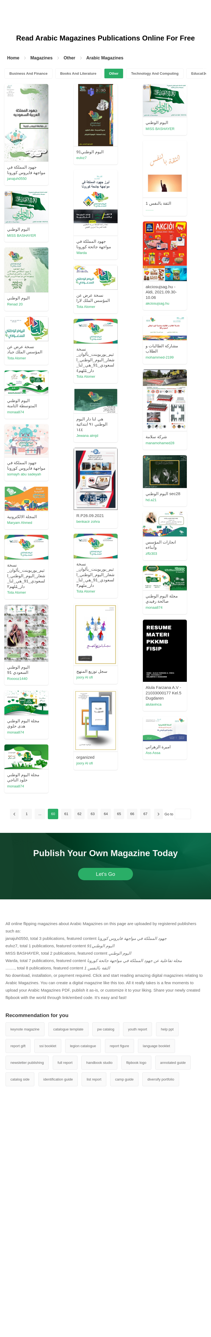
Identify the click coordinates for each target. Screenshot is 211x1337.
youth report (137, 1250)
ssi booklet (47, 1266)
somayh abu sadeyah (55, 578)
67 (145, 1034)
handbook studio (99, 1283)
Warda (139, 228)
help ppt (167, 1250)
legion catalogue (83, 1266)
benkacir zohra (98, 650)
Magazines (41, 58)
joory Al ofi (46, 765)
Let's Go (105, 1095)
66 (132, 1034)
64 (106, 1034)
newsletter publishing (27, 1283)
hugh (138, 581)
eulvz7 (91, 158)
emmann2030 (97, 423)
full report (65, 1283)
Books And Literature (78, 73)
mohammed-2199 (148, 417)
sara (137, 634)
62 (79, 1034)
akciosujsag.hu (50, 365)
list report (94, 1300)
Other (69, 58)
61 (66, 1034)
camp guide (124, 1300)
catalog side (19, 1300)
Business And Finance (28, 73)
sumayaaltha (144, 312)
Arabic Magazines (104, 58)
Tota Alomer (143, 364)
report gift (18, 1266)
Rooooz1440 (48, 850)
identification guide (58, 1300)
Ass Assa (93, 966)
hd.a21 (43, 633)
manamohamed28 (100, 508)
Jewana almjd (97, 565)
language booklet (156, 1266)
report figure (119, 1266)
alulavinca (94, 866)
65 (119, 1034)
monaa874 (46, 517)
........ (90, 237)
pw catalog (105, 1250)
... (39, 1034)
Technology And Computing (155, 73)
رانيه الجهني (47, 465)
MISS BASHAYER (148, 129)
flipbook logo (136, 1283)
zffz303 (140, 687)
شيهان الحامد (96, 1013)
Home (13, 58)
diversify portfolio (160, 1300)
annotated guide (173, 1283)
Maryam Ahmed (50, 680)
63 (93, 1034)
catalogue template (68, 1250)
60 (53, 1034)
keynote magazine (25, 1250)
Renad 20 (94, 360)
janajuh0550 (48, 179)
